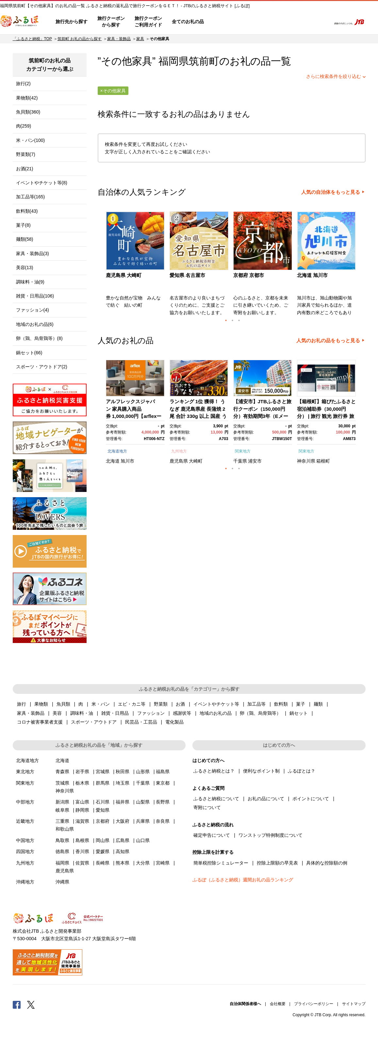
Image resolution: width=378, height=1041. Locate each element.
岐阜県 (62, 810)
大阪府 (122, 821)
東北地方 (25, 771)
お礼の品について (266, 798)
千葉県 (240, 461)
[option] (136, 265)
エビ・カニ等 (131, 704)
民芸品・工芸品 (141, 722)
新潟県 (62, 801)
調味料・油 (81, 713)
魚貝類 (63, 704)
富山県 (82, 801)
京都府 (102, 821)
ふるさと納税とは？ (214, 770)
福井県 (122, 801)
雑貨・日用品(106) (35, 296)
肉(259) (23, 126)
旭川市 (127, 461)
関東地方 (243, 451)
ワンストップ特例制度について (270, 835)
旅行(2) (23, 83)
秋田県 (122, 771)
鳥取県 (62, 840)
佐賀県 (82, 862)
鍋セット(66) (29, 352)
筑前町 (204, 61)
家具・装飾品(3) (32, 253)
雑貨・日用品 (115, 713)
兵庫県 (143, 821)
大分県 (143, 862)
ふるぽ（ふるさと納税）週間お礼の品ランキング (242, 879)
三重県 (62, 821)
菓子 (300, 704)
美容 (57, 713)
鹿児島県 (179, 461)
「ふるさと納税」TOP (32, 39)
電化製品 (174, 722)
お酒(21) (24, 168)
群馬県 (102, 783)
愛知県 (102, 810)
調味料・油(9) (30, 281)
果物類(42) (27, 97)
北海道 (113, 461)
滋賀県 (82, 821)
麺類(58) (24, 239)
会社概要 (278, 1004)
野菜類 (161, 704)
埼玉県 (122, 783)
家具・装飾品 (119, 39)
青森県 (62, 771)
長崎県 (102, 862)
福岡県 (62, 862)
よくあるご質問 (257, 22)
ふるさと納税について (216, 798)
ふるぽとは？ (301, 770)
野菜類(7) (25, 154)
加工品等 (256, 704)
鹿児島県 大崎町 (123, 275)
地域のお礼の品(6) (35, 324)
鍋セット (298, 713)
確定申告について (211, 835)
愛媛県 (102, 851)
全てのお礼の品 (188, 21)
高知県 (122, 851)
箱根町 (323, 461)
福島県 (163, 771)
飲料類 (281, 704)
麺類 (318, 704)
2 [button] (232, 320)
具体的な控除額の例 (326, 862)
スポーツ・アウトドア (94, 722)
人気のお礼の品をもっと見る (328, 340)
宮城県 (102, 771)
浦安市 (255, 461)
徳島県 (62, 851)
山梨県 (143, 801)
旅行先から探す (72, 21)
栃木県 (82, 783)
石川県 (102, 801)
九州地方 (179, 451)
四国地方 (25, 851)
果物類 (41, 704)
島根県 (82, 840)
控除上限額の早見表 (277, 862)
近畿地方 (25, 821)
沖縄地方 (25, 881)
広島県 (122, 840)
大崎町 (196, 461)
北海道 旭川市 (312, 275)
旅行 (21, 704)
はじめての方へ (228, 22)
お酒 (180, 704)
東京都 (163, 783)
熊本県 (122, 862)
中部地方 (25, 801)
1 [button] (226, 320)
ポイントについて (310, 798)
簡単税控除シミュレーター (220, 862)
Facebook (17, 1004)
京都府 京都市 (248, 275)
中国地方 (25, 840)
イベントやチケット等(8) (41, 182)
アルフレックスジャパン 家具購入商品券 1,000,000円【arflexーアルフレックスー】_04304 (134, 416)
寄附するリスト (303, 22)
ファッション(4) (32, 310)
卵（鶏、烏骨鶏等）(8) (39, 338)
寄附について (207, 807)
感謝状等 (182, 713)
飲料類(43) (27, 211)
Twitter (31, 1004)
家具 (140, 39)
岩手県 (82, 771)
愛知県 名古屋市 (187, 275)
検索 (321, 22)
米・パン (100, 704)
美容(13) (24, 267)
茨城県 (62, 783)
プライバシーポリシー (313, 1004)
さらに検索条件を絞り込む (333, 76)
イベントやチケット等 (216, 704)
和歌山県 (65, 829)
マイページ (282, 22)
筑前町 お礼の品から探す (80, 39)
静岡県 (82, 810)
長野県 (163, 801)
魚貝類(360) (28, 112)
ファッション (151, 713)
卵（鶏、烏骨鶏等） (260, 713)
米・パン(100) (30, 140)
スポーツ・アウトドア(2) (41, 366)
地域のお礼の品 (216, 713)
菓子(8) (23, 225)
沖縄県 (62, 881)
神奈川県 (306, 461)
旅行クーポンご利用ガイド (148, 21)
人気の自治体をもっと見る (330, 192)
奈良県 (163, 821)
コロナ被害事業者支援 (40, 722)
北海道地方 (117, 451)
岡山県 (102, 840)
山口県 (143, 840)
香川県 (82, 851)
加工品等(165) (30, 196)
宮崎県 (163, 862)
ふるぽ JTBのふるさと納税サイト (19, 22)
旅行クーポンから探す (111, 21)
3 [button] (239, 320)
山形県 (143, 771)
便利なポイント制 (261, 770)
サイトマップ (354, 1004)
